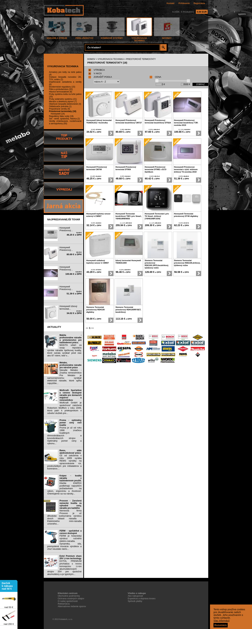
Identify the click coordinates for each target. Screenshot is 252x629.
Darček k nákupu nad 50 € (7, 587)
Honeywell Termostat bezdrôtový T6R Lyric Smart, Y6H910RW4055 (128, 216)
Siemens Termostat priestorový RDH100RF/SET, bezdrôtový (128, 309)
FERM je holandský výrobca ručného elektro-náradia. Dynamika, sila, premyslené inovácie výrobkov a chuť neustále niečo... (64, 542)
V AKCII (95, 73)
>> (92, 328)
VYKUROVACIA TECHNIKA (139, 38)
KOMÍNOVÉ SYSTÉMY (112, 37)
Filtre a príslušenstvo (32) (61, 89)
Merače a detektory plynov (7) (63, 101)
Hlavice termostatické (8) (60, 91)
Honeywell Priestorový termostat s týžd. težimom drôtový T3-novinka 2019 (186, 169)
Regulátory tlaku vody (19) (61, 116)
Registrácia (199, 3)
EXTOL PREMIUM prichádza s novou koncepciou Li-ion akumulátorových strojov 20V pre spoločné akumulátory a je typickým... (64, 567)
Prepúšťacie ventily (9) (59, 109)
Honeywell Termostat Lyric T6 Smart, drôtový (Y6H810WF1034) (157, 216)
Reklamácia (64, 603)
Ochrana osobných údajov (71, 598)
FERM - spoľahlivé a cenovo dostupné (70, 532)
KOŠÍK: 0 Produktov (190, 12)
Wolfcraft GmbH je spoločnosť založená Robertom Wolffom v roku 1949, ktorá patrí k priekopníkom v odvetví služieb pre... (64, 407)
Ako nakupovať (135, 596)
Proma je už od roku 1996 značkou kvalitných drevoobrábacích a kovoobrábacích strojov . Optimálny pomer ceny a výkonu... (64, 435)
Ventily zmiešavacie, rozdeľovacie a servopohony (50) (65, 122)
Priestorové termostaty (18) (62, 111)
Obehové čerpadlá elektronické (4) (65, 104)
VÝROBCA (96, 70)
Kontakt (170, 3)
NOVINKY (167, 37)
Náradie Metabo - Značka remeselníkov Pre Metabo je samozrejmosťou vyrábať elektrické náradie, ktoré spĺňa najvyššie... (64, 377)
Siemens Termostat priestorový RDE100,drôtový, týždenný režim (187, 262)
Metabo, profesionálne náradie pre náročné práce (70, 365)
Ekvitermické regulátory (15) (62, 87)
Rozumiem (220, 625)
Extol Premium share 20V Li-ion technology (70, 557)
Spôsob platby (135, 601)
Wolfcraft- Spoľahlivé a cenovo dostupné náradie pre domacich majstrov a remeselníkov (70, 395)
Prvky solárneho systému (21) (63, 99)
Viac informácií (222, 620)
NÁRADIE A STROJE (57, 37)
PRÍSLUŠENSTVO (84, 37)
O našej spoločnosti (68, 601)
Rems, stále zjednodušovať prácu (70, 451)
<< (87, 328)
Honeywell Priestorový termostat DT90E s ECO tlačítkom (155, 169)
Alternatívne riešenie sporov (72, 606)
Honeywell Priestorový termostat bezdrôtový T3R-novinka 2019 (186, 122)
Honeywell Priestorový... (66, 229)
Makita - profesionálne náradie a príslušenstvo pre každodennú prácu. (70, 339)
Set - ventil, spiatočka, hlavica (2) (64, 118)
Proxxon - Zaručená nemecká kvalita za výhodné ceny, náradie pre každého (70, 504)
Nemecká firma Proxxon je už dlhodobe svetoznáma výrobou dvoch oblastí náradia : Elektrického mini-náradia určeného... (64, 517)
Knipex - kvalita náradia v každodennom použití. (70, 478)
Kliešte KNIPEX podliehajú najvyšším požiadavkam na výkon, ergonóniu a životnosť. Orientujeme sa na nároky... (64, 488)
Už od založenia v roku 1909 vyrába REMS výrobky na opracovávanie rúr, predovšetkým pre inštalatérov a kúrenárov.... (64, 462)
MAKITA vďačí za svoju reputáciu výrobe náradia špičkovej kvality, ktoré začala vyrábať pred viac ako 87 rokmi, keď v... (64, 350)
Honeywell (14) (58, 114)
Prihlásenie (184, 3)
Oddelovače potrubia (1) (60, 106)
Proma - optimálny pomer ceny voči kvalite (70, 422)
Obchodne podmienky (69, 596)
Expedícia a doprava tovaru (141, 598)
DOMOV (91, 59)
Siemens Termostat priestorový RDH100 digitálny (95, 309)
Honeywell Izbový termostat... (68, 307)
